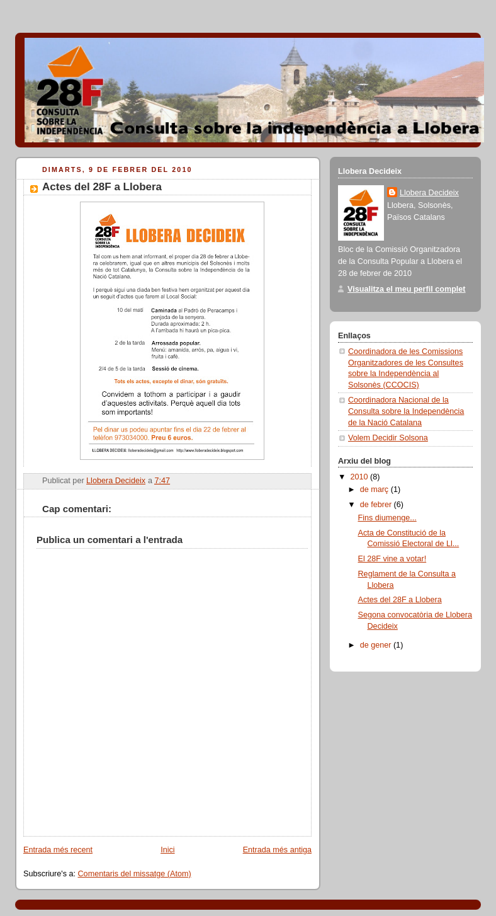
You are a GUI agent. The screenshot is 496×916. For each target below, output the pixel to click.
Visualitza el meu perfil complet (406, 289)
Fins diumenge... (387, 517)
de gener (376, 645)
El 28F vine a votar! (392, 558)
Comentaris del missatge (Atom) (134, 873)
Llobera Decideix (429, 192)
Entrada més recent (58, 849)
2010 (361, 476)
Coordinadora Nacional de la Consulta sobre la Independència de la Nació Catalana (406, 411)
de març (375, 489)
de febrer (377, 504)
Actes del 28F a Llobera (400, 599)
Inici (167, 849)
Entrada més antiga (277, 849)
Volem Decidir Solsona (388, 437)
